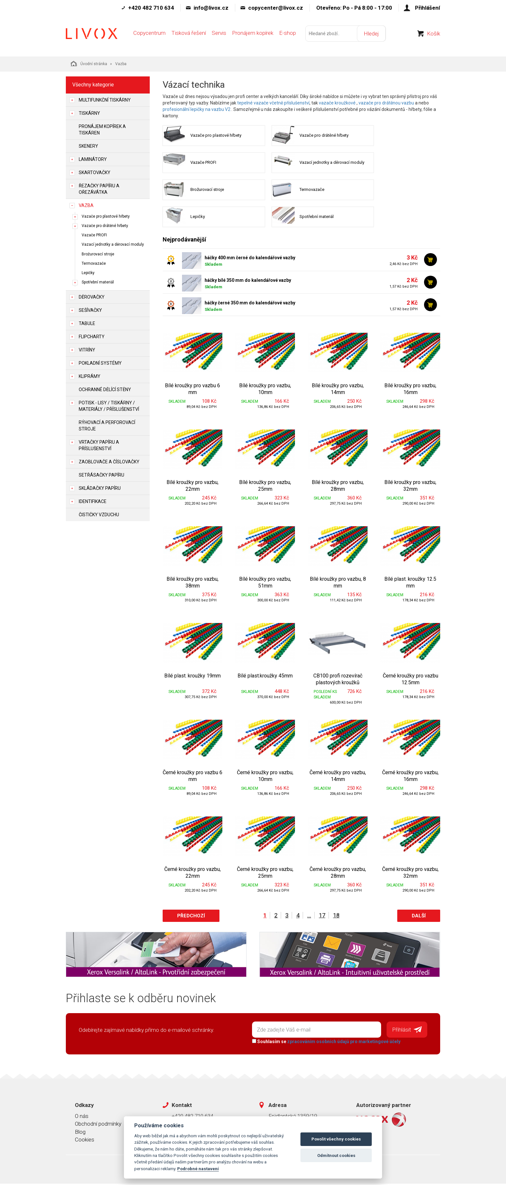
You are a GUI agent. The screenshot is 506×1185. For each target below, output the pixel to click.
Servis (219, 34)
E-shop (287, 34)
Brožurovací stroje (98, 254)
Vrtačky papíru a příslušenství (99, 445)
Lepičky (88, 273)
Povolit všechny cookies (336, 1139)
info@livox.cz (211, 8)
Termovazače (94, 263)
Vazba (86, 205)
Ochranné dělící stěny (105, 389)
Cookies (84, 1140)
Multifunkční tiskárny (105, 100)
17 (322, 916)
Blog (80, 1133)
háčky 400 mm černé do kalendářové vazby (250, 259)
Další (419, 917)
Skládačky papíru (100, 488)
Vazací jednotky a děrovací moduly (113, 244)
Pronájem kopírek (252, 34)
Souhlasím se (326, 1042)
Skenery (88, 146)
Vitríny (87, 349)
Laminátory (93, 159)
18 (336, 916)
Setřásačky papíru (101, 475)
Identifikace (92, 501)
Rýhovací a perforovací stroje (107, 425)
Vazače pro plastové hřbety (106, 216)
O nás (81, 1117)
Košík (433, 35)
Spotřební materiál (98, 282)
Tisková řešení (188, 34)
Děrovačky (92, 297)
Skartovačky (94, 172)
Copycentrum (149, 34)
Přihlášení (427, 8)
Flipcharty (92, 336)
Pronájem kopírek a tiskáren (102, 129)
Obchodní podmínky (98, 1125)
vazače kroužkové (337, 102)
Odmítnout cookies (336, 1155)
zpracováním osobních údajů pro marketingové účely (343, 1042)
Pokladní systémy (100, 363)
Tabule (87, 323)
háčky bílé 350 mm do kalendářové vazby (248, 281)
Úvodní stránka (89, 63)
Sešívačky (90, 310)
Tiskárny (89, 113)
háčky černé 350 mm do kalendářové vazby (250, 304)
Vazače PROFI (94, 235)
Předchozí (191, 917)
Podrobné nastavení (198, 1168)
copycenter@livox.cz (275, 8)
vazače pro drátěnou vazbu (386, 102)
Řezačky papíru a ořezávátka (99, 189)
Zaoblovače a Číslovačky (109, 461)
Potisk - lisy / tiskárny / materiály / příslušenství (109, 406)
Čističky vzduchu (99, 514)
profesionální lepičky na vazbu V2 (196, 109)
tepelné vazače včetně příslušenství (273, 102)
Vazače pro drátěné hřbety (105, 225)
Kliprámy (89, 376)
